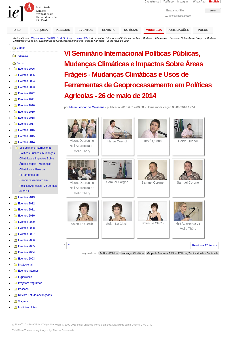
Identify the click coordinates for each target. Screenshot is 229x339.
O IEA (17, 30)
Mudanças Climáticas (132, 253)
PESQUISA (40, 30)
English (214, 1)
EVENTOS (86, 30)
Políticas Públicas (109, 253)
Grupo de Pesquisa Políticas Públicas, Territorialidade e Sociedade (182, 253)
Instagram (183, 1)
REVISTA (108, 30)
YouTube (168, 1)
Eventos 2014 (80, 38)
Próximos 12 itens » (204, 245)
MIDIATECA (154, 30)
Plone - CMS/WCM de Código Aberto (36, 324)
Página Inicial (38, 38)
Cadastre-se (151, 1)
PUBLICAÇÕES (178, 30)
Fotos (67, 38)
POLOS (203, 30)
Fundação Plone (91, 324)
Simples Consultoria (63, 330)
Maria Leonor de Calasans (86, 107)
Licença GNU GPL (141, 324)
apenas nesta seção (180, 15)
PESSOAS (63, 30)
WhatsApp (199, 1)
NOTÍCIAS (131, 30)
